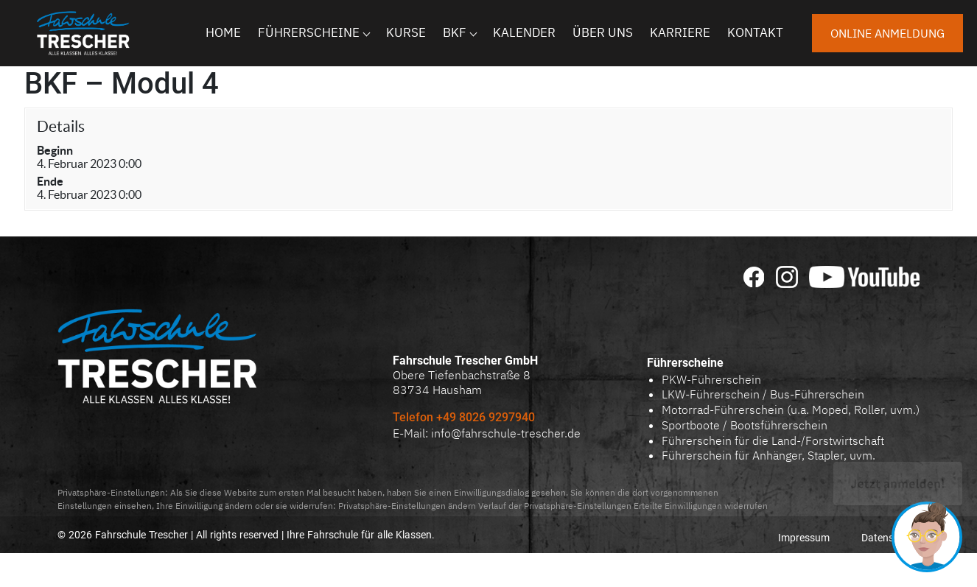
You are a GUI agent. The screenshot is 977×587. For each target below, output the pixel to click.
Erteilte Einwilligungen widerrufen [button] (701, 505)
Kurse (406, 32)
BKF (454, 32)
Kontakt (755, 32)
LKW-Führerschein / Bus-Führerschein (763, 394)
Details (61, 126)
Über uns (602, 32)
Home (223, 32)
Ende (50, 181)
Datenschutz (890, 538)
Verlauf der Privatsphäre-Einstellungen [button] (554, 505)
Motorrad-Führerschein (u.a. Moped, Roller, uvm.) (791, 409)
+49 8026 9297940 (487, 417)
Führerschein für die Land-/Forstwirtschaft (773, 440)
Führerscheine (309, 32)
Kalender (524, 32)
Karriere (680, 32)
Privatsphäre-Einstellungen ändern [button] (407, 505)
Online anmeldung (887, 33)
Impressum (804, 538)
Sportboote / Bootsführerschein (744, 425)
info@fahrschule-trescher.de (506, 433)
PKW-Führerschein (711, 379)
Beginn (55, 150)
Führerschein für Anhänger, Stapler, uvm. (768, 455)
